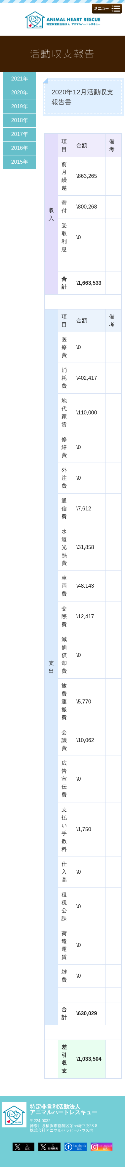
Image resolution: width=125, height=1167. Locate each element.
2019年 (19, 106)
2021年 (19, 78)
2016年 (19, 148)
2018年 (19, 120)
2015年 (19, 162)
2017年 (19, 134)
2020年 (19, 92)
